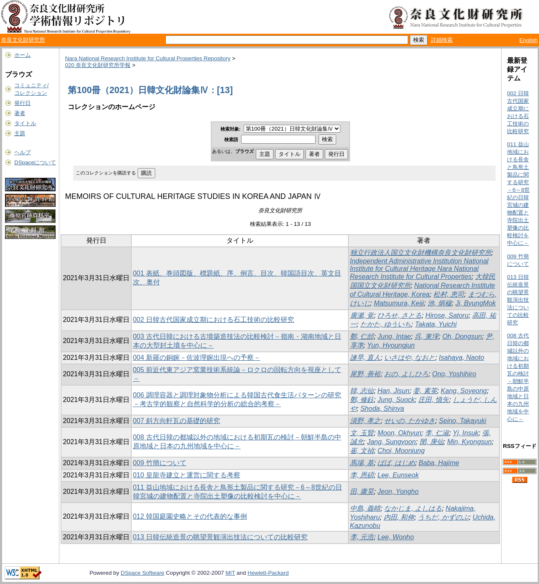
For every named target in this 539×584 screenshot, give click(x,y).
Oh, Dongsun (462, 336)
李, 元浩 (362, 537)
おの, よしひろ (406, 374)
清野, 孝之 (365, 420)
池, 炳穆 (439, 303)
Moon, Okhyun (399, 433)
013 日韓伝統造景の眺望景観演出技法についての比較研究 (220, 537)
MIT (230, 573)
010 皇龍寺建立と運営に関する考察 (186, 475)
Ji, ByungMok (475, 303)
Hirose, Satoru (446, 315)
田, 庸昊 (362, 491)
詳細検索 (442, 40)
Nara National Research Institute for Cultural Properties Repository (147, 58)
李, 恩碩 (362, 475)
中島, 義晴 (365, 508)
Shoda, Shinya (382, 408)
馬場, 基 (362, 462)
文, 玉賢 (362, 433)
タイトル (25, 123)
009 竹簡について (159, 462)
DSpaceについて (35, 162)
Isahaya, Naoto (461, 357)
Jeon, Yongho (398, 491)
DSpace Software (143, 573)
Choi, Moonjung (401, 450)
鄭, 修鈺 (362, 399)
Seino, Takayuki (462, 420)
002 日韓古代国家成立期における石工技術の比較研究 (213, 319)
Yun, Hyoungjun (390, 345)
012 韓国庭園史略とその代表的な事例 (190, 516)
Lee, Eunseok (398, 475)
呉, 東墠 (426, 336)
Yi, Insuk (465, 433)
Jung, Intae (394, 336)
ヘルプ (22, 152)
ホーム (22, 55)
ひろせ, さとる (399, 315)
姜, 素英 (425, 390)
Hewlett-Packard (268, 573)
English (528, 40)
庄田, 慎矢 (433, 399)
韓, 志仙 (362, 390)
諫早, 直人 (365, 357)
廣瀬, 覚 (362, 315)
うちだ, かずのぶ (443, 517)
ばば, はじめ (396, 462)
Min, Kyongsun (469, 441)
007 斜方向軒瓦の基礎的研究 (176, 420)
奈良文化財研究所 (23, 40)
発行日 (22, 103)
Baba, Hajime (439, 462)
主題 (19, 133)
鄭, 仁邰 (362, 336)
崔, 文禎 (362, 450)
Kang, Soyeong (464, 390)
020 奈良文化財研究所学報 (97, 65)
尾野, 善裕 (365, 374)
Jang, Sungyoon (391, 441)
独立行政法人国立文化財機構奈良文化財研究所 (420, 252)
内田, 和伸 (399, 517)
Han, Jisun (393, 390)
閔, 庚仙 (431, 441)
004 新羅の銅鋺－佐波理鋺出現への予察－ (196, 357)
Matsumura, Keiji (399, 303)
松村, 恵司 (448, 294)
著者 (19, 113)
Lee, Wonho (395, 537)
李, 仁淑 (437, 433)
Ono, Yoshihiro (454, 374)
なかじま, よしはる (413, 508)
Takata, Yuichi (436, 324)
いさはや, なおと (409, 357)
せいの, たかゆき (409, 420)
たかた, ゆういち (385, 324)
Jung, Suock (395, 399)
